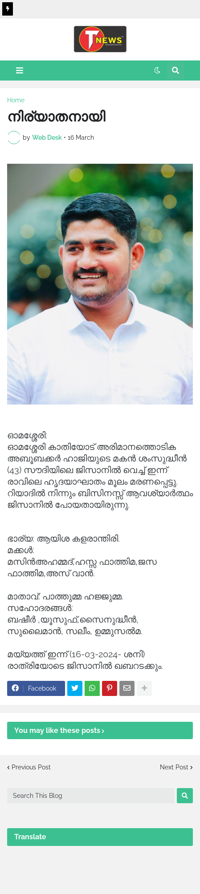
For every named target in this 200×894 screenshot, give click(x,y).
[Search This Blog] (91, 795)
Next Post (174, 767)
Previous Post (31, 767)
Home (15, 100)
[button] (19, 71)
